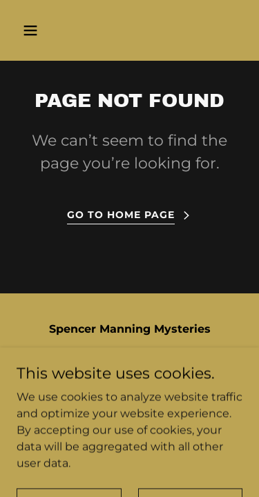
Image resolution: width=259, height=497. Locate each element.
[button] (42, 30)
